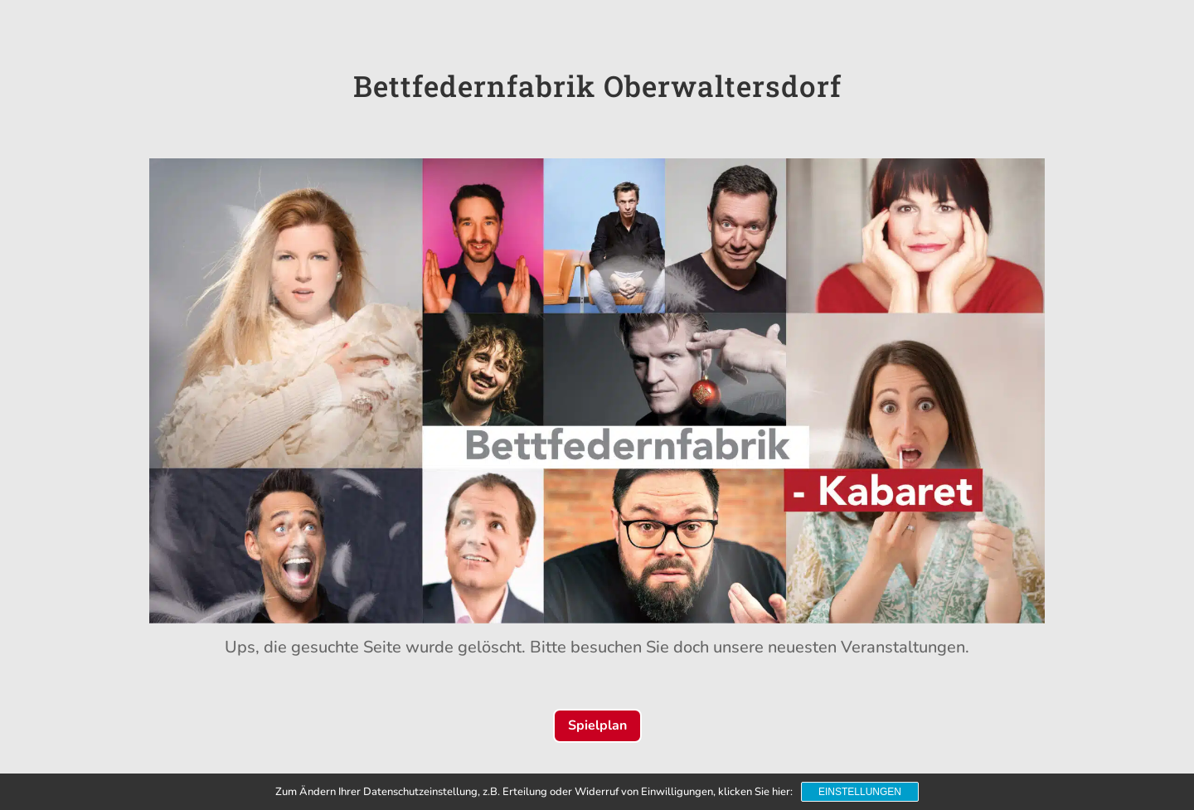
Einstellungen (859, 792)
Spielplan (597, 725)
